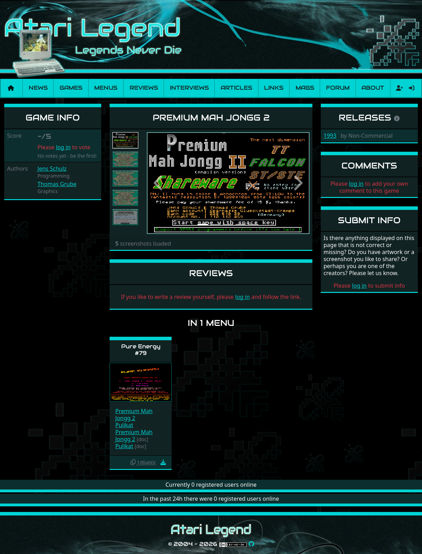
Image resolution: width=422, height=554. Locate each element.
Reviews (144, 87)
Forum (338, 87)
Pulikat (124, 425)
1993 (330, 135)
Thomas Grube (56, 184)
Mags (305, 87)
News (38, 87)
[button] (159, 183)
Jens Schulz (52, 168)
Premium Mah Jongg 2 (133, 414)
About (372, 87)
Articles (236, 87)
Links (273, 87)
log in (63, 147)
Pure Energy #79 (140, 350)
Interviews (189, 87)
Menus (105, 87)
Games (71, 87)
